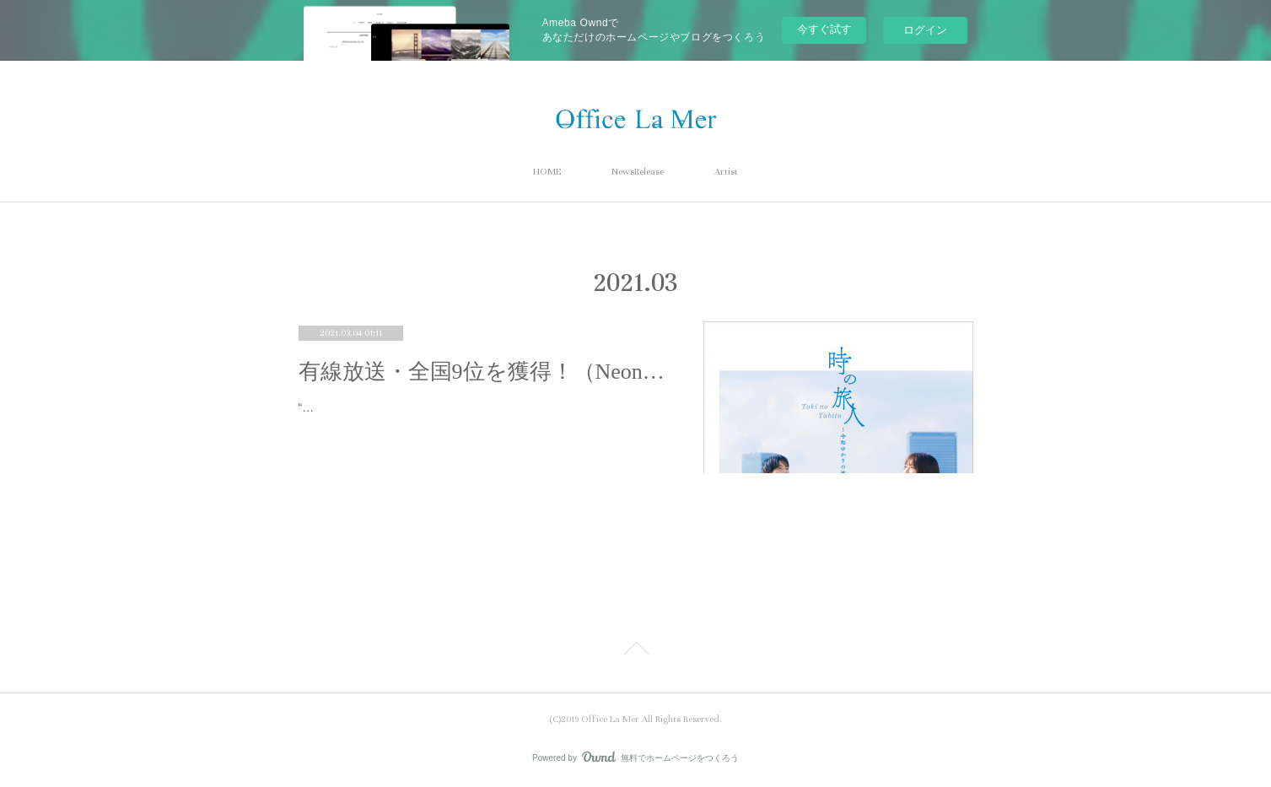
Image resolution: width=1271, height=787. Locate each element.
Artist (726, 171)
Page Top (635, 651)
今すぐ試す (824, 29)
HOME (547, 171)
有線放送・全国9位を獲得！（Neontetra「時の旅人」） (484, 371)
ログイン (925, 30)
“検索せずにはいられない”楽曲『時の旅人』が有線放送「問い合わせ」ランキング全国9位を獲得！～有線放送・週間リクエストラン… (479, 418)
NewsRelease (637, 171)
